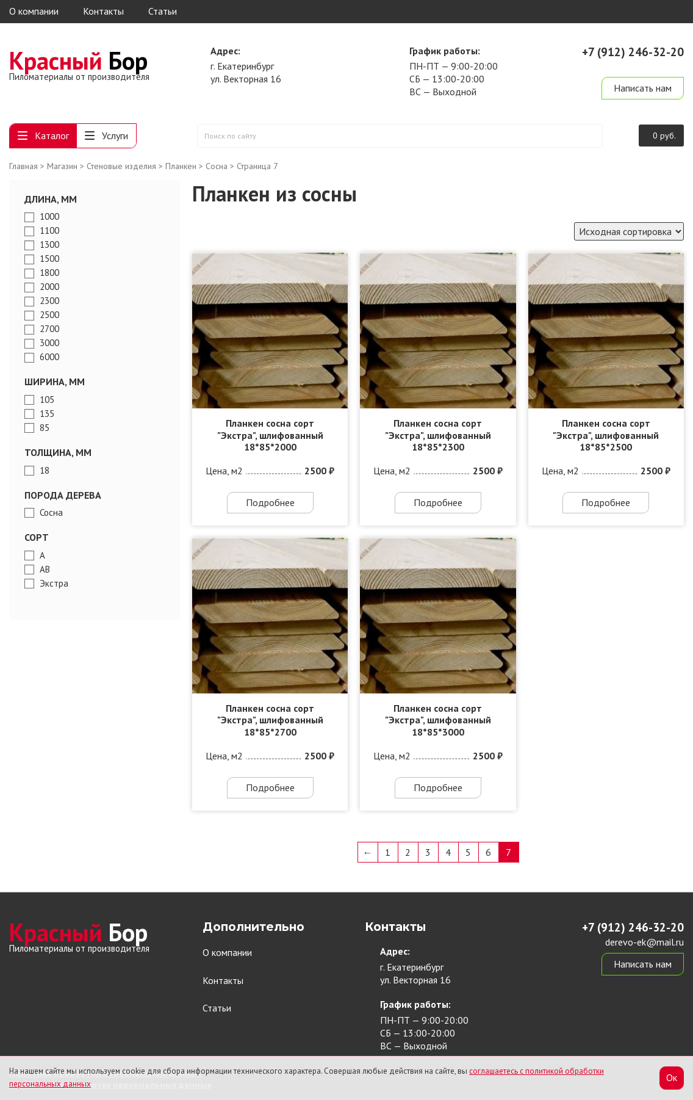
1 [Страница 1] (387, 852)
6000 (49, 357)
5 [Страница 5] (468, 852)
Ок (671, 1077)
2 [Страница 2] (408, 852)
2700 (49, 329)
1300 (49, 244)
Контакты (103, 11)
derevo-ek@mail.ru (644, 66)
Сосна (217, 166)
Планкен (180, 166)
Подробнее (270, 502)
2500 (49, 314)
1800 (49, 272)
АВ (45, 569)
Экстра (54, 583)
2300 (49, 300)
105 (47, 399)
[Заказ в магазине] (629, 231)
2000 (49, 286)
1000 (49, 216)
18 (44, 470)
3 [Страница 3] (428, 852)
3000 (49, 343)
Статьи (162, 11)
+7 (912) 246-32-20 (633, 52)
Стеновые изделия (121, 166)
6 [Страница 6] (488, 852)
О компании (34, 11)
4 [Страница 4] (448, 852)
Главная (23, 166)
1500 (49, 258)
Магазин (62, 166)
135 (47, 413)
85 (44, 427)
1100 (49, 230)
